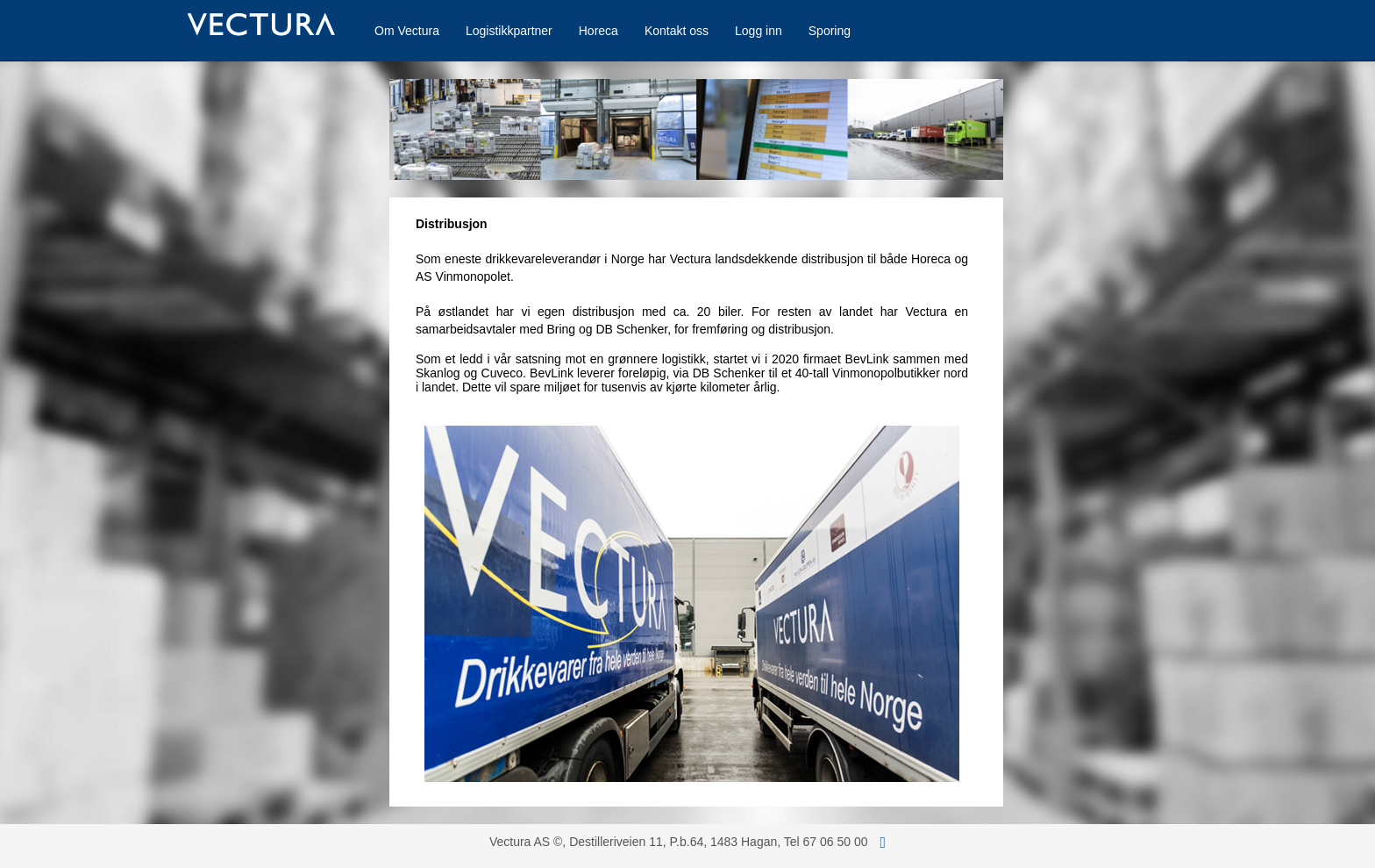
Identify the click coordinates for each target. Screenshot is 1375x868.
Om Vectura (406, 31)
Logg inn (758, 31)
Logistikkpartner (509, 31)
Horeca (598, 31)
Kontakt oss (677, 31)
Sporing (830, 31)
